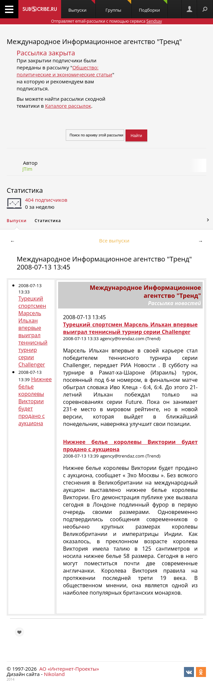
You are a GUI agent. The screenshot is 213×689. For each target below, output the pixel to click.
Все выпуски (114, 240)
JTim (27, 168)
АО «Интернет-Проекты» (69, 668)
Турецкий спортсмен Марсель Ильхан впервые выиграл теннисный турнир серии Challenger (32, 331)
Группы (118, 6)
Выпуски (81, 6)
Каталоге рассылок (68, 105)
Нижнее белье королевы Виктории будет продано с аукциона (35, 401)
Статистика (25, 190)
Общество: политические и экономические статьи (64, 71)
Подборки (153, 6)
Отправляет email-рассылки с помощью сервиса (106, 21)
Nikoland (54, 674)
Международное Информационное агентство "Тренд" (94, 41)
